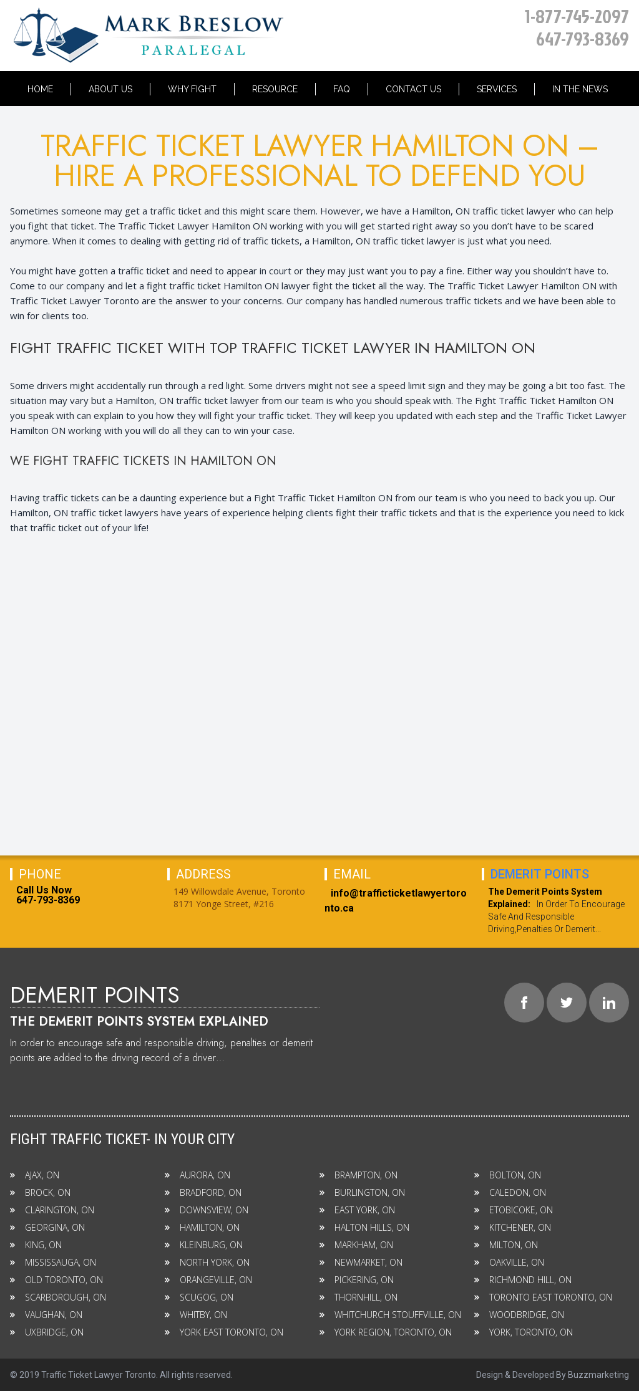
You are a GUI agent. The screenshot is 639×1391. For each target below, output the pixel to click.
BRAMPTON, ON (359, 1175)
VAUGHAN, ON (46, 1315)
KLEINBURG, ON (204, 1245)
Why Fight (192, 89)
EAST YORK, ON (357, 1210)
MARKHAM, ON (356, 1245)
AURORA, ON (197, 1175)
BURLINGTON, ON (362, 1192)
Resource (275, 89)
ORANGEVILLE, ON (208, 1280)
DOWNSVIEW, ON (206, 1210)
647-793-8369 (582, 38)
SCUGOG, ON (199, 1297)
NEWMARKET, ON (361, 1262)
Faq (341, 89)
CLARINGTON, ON (52, 1210)
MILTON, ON (506, 1245)
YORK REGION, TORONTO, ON (386, 1332)
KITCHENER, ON (512, 1227)
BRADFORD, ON (203, 1192)
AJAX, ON (34, 1175)
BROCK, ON (40, 1192)
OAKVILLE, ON (509, 1262)
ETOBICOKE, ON (513, 1210)
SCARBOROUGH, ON (58, 1297)
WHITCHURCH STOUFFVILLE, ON (390, 1315)
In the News (580, 89)
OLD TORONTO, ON (56, 1280)
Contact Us (413, 89)
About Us (110, 89)
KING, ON (36, 1245)
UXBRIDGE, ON (47, 1332)
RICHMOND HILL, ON (523, 1280)
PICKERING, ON (357, 1280)
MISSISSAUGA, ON (53, 1262)
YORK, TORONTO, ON (523, 1332)
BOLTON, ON (507, 1175)
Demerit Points (539, 874)
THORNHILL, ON (359, 1297)
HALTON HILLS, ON (364, 1227)
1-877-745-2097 (577, 16)
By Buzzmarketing (592, 1375)
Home (40, 89)
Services (497, 89)
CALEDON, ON (510, 1192)
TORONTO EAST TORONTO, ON (543, 1297)
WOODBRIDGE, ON (519, 1315)
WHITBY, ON (196, 1315)
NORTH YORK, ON (207, 1262)
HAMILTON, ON (202, 1227)
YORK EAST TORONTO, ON (224, 1332)
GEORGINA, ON (47, 1227)
